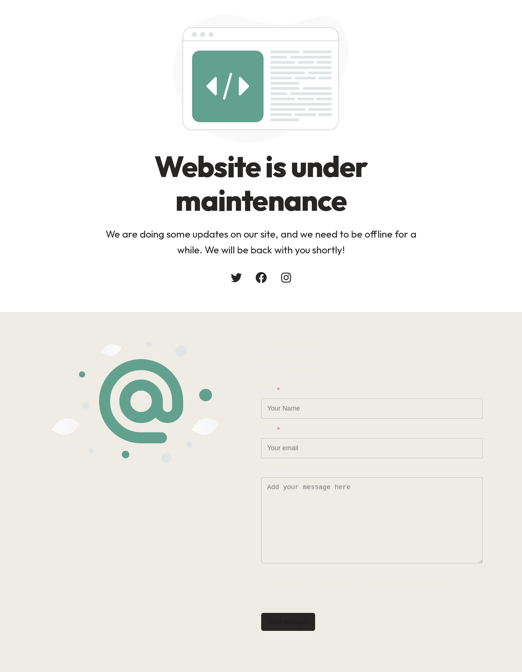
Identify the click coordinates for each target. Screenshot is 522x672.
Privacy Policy (278, 589)
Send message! (288, 621)
